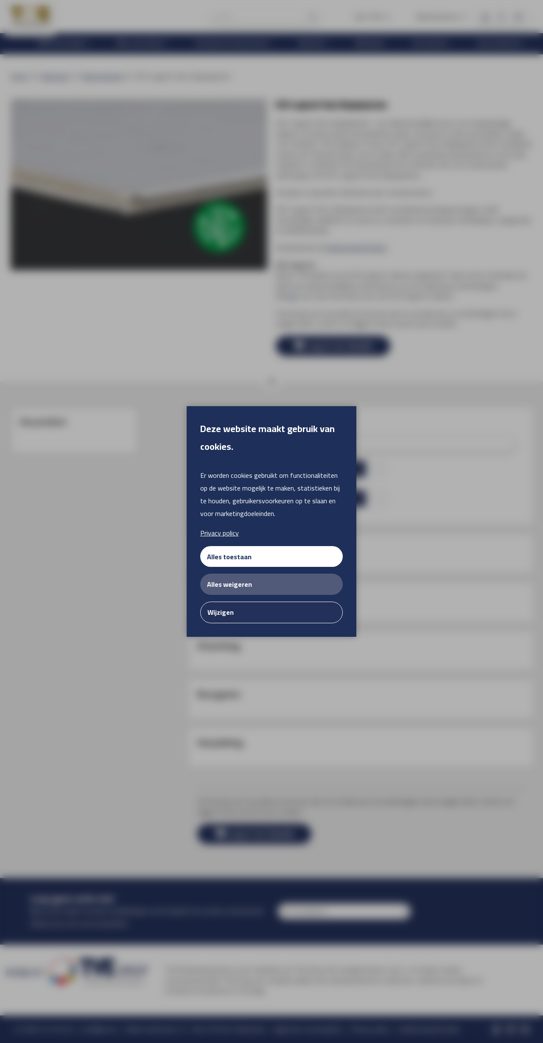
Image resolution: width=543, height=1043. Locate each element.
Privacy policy (219, 533)
